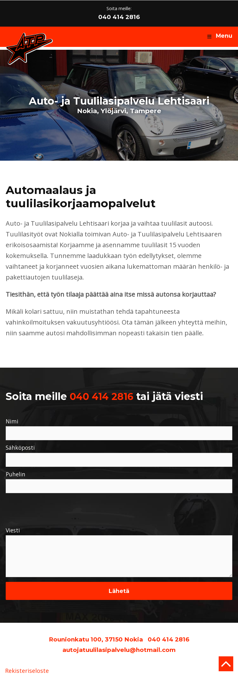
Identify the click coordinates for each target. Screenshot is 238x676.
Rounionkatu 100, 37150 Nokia (96, 639)
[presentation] (54, 508)
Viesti (13, 530)
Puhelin (15, 474)
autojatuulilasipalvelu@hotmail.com (119, 649)
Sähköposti (20, 448)
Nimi (12, 421)
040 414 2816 (119, 17)
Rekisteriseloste (27, 671)
